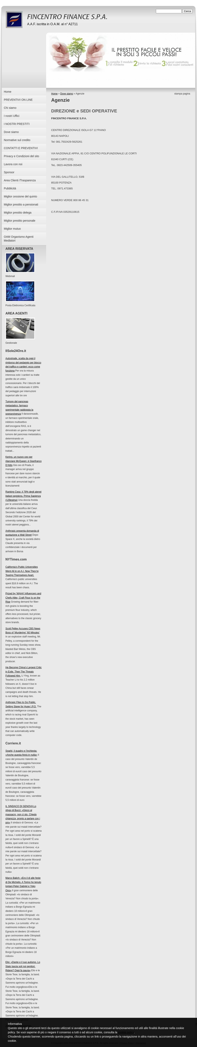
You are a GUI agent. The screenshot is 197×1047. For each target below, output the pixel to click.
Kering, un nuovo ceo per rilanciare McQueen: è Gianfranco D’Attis (23, 461)
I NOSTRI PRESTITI (17, 124)
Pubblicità (10, 188)
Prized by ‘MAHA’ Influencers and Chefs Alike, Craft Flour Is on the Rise (23, 597)
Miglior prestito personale (19, 220)
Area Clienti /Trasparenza (20, 180)
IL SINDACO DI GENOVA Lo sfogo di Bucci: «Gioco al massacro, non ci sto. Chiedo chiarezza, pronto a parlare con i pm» (22, 814)
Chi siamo (10, 107)
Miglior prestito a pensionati (21, 204)
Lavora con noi (13, 164)
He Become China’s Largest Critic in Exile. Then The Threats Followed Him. (23, 671)
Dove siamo (66, 93)
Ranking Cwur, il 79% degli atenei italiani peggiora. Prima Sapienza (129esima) (23, 495)
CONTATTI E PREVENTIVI (21, 148)
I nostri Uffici (11, 115)
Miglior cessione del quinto (20, 196)
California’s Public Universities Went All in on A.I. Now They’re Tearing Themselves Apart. (21, 571)
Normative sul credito (17, 140)
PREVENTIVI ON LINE (18, 99)
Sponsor (9, 172)
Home (54, 93)
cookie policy (126, 1032)
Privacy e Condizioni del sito (21, 156)
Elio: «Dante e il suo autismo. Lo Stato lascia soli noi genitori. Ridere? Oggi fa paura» (22, 966)
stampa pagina (182, 93)
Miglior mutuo (12, 228)
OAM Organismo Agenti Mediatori (18, 238)
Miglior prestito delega (17, 212)
